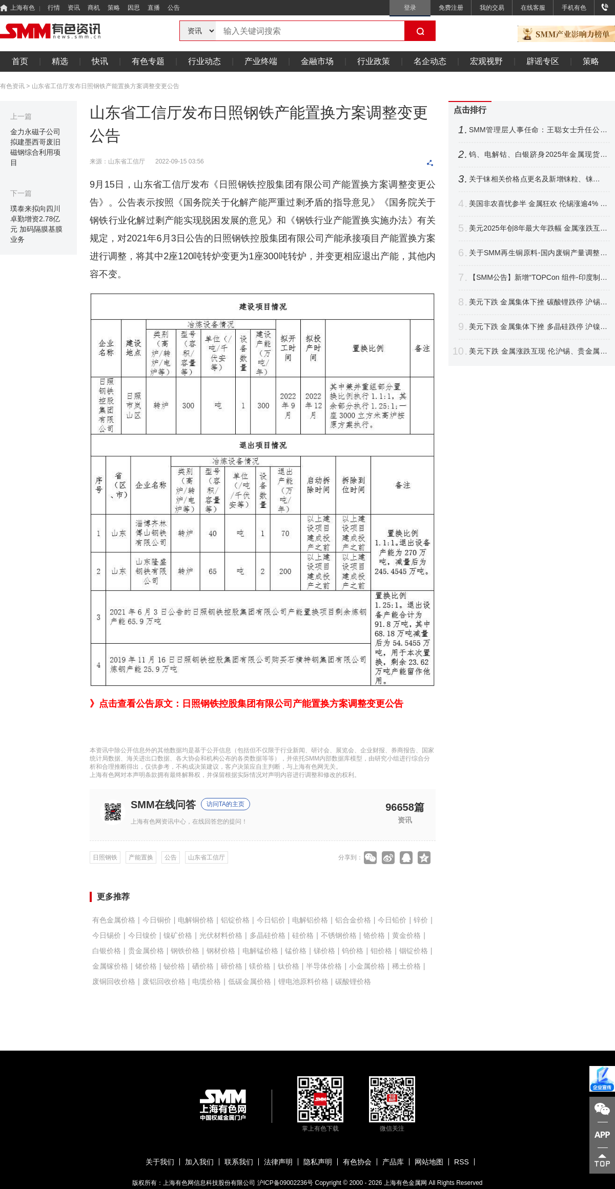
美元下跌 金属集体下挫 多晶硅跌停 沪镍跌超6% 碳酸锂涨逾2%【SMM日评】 (538, 326)
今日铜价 (156, 920)
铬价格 (374, 935)
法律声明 (278, 1161)
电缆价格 (206, 981)
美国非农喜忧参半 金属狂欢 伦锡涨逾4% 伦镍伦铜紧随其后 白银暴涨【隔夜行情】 (538, 203)
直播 (154, 7)
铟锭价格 (413, 951)
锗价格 (146, 966)
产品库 (393, 1161)
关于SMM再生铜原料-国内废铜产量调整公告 (538, 253)
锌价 (421, 920)
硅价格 (303, 935)
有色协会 (357, 1161)
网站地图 (429, 1161)
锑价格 (324, 951)
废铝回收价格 (164, 981)
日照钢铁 (105, 857)
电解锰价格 (260, 951)
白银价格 (106, 951)
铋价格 (174, 966)
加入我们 (199, 1161)
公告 (174, 7)
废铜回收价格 (113, 981)
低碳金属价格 (249, 981)
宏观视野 (486, 61)
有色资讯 (12, 86)
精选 (60, 61)
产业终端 (260, 61)
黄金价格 (406, 935)
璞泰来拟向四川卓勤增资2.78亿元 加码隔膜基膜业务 (36, 223)
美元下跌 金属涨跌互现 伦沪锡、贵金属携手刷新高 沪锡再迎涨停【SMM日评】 (538, 351)
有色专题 (148, 61)
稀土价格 (406, 966)
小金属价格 (367, 966)
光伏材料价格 (220, 935)
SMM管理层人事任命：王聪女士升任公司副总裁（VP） (538, 130)
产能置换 (141, 857)
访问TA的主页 (225, 804)
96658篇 (404, 807)
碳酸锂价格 (353, 981)
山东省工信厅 (206, 857)
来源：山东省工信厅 (117, 161)
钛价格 (288, 966)
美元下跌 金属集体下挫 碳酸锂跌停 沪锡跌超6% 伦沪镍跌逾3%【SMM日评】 (538, 302)
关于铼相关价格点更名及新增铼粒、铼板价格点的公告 (538, 179)
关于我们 (160, 1161)
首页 (20, 61)
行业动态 (204, 61)
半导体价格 (324, 966)
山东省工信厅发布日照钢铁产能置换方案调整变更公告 (105, 86)
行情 (54, 7)
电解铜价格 (196, 920)
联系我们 (238, 1161)
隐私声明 (317, 1161)
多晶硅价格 (267, 935)
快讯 (100, 61)
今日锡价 (106, 935)
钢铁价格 (185, 951)
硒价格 (203, 966)
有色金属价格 (113, 920)
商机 (94, 7)
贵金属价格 (146, 951)
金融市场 (317, 61)
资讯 (74, 7)
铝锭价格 (235, 920)
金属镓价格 (110, 966)
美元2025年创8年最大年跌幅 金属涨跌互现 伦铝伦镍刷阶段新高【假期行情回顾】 (538, 228)
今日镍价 (142, 935)
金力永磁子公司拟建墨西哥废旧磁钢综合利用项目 (35, 147)
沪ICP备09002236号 (285, 1182)
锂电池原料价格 (303, 981)
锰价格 (295, 951)
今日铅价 (392, 920)
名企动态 (430, 61)
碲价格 (231, 966)
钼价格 (381, 951)
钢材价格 (221, 951)
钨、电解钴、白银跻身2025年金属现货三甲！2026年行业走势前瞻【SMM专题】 (538, 154)
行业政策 (373, 61)
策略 (114, 7)
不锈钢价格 (339, 935)
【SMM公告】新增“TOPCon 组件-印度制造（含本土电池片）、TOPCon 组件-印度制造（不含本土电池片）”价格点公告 (538, 277)
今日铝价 (271, 920)
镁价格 (260, 966)
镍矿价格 (177, 935)
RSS (461, 1161)
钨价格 (352, 951)
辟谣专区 (542, 61)
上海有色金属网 (405, 1182)
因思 (134, 7)
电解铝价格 (310, 920)
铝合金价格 (353, 920)
